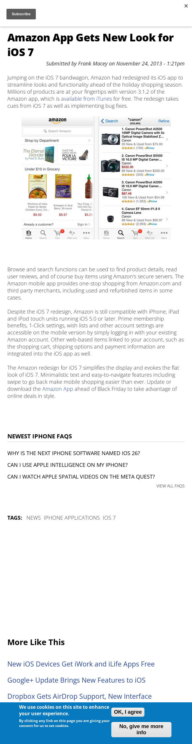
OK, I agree (128, 712)
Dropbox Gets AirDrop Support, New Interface (79, 696)
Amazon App (57, 388)
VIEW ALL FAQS (170, 486)
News (33, 517)
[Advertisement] (96, 580)
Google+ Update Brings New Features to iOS (76, 680)
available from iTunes (86, 98)
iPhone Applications (72, 517)
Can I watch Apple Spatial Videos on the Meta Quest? (81, 476)
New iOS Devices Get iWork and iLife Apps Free (81, 664)
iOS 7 (109, 517)
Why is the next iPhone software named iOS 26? (73, 453)
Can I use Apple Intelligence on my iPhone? (67, 464)
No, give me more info (141, 729)
